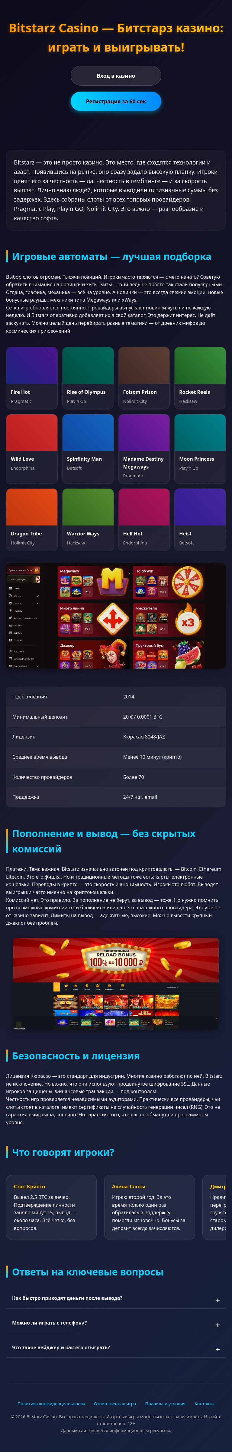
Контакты (204, 1404)
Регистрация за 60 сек (116, 101)
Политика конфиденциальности (51, 1404)
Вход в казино (116, 75)
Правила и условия (165, 1404)
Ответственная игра (115, 1404)
